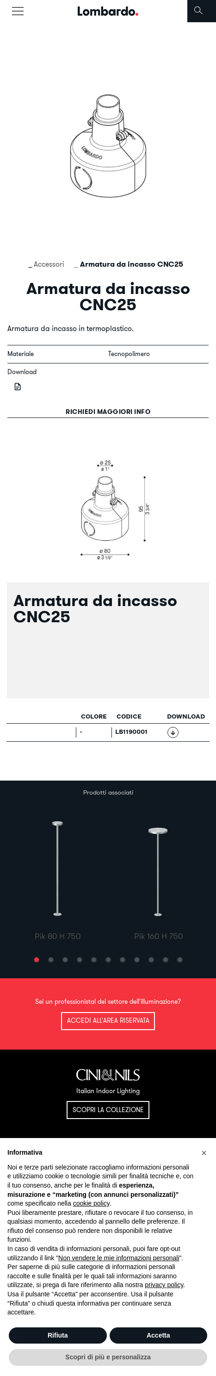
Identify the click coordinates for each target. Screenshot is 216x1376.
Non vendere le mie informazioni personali (118, 1258)
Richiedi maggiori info (108, 411)
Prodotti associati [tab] (108, 792)
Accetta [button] (158, 1335)
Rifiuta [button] (58, 1335)
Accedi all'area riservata (108, 1020)
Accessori (49, 264)
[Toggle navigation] (17, 11)
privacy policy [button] (164, 1284)
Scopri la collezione (108, 1110)
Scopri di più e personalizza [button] (107, 1357)
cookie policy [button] (91, 1203)
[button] (36, 959)
